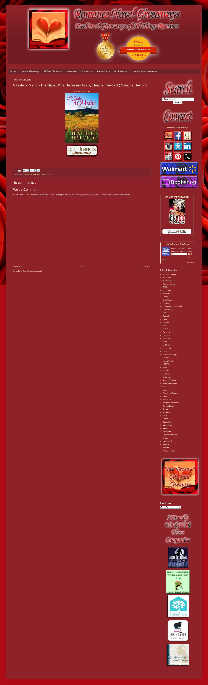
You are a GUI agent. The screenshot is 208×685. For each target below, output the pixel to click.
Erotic (165, 326)
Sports (165, 428)
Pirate (165, 396)
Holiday (166, 358)
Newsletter (71, 71)
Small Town (167, 425)
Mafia (165, 367)
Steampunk (167, 432)
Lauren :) (174, 248)
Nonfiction (167, 386)
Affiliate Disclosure (53, 71)
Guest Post (167, 348)
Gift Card (166, 345)
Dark (164, 313)
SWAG (165, 438)
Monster (166, 374)
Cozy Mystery (168, 309)
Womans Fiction (169, 451)
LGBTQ (166, 364)
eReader (166, 322)
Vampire (166, 444)
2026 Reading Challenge (178, 244)
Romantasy (167, 412)
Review (166, 409)
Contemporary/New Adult (32, 174)
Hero (164, 351)
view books (190, 262)
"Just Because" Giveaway (144, 71)
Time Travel (167, 441)
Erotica (165, 329)
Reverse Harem (168, 406)
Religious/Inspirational (171, 403)
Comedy (166, 303)
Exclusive (166, 332)
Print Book (167, 399)
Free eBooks (103, 71)
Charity (165, 297)
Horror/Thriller (168, 361)
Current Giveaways (29, 71)
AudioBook (167, 277)
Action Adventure (169, 274)
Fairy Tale (166, 335)
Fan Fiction (167, 338)
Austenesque (167, 281)
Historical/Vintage (170, 354)
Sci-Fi (165, 415)
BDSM (165, 287)
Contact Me (87, 71)
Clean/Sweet (167, 300)
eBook (165, 319)
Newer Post (17, 266)
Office (165, 390)
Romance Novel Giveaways (177, 128)
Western (166, 448)
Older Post (146, 266)
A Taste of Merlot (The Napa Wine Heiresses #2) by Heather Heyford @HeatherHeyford (80, 85)
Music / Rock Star (169, 380)
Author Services (169, 284)
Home (13, 71)
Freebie (165, 342)
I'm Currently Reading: (177, 197)
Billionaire (167, 290)
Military (166, 370)
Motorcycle (167, 377)
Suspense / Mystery (170, 435)
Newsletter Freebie (170, 383)
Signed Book (46, 174)
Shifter (165, 419)
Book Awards (120, 71)
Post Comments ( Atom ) (32, 271)
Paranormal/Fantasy (170, 393)
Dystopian (166, 316)
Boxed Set (167, 293)
